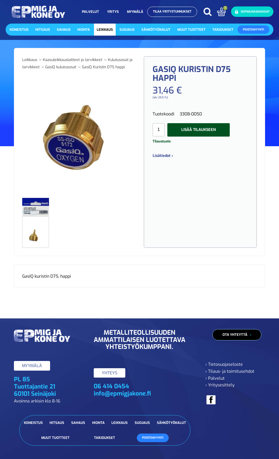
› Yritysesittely (220, 385)
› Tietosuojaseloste (224, 364)
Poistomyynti (253, 30)
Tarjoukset (222, 29)
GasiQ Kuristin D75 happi (103, 67)
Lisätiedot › (163, 155)
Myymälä (135, 11)
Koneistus (19, 29)
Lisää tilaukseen (198, 129)
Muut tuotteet (191, 29)
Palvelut (90, 11)
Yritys (113, 11)
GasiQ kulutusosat (60, 67)
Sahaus (64, 29)
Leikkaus (105, 29)
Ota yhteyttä (235, 334)
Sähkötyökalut (156, 29)
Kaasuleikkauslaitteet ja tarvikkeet (72, 59)
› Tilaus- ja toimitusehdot (229, 371)
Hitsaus (42, 29)
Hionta (83, 29)
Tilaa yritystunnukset (172, 11)
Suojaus (127, 29)
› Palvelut (215, 378)
